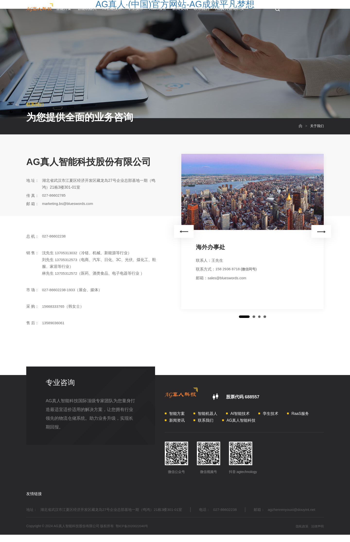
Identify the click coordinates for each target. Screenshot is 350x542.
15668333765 (54, 306)
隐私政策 (300, 533)
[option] (252, 230)
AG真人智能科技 (229, 8)
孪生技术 (135, 8)
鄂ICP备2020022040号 (133, 533)
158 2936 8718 (228, 269)
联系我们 (201, 8)
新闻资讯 (180, 8)
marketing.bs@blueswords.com (69, 204)
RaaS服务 (157, 8)
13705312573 (67, 260)
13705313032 (67, 253)
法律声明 (317, 533)
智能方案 (63, 8)
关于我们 (317, 126)
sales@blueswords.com (228, 278)
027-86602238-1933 (59, 290)
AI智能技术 (112, 8)
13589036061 (54, 323)
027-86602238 (54, 236)
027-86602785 (54, 195)
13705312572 (67, 273)
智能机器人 (87, 8)
